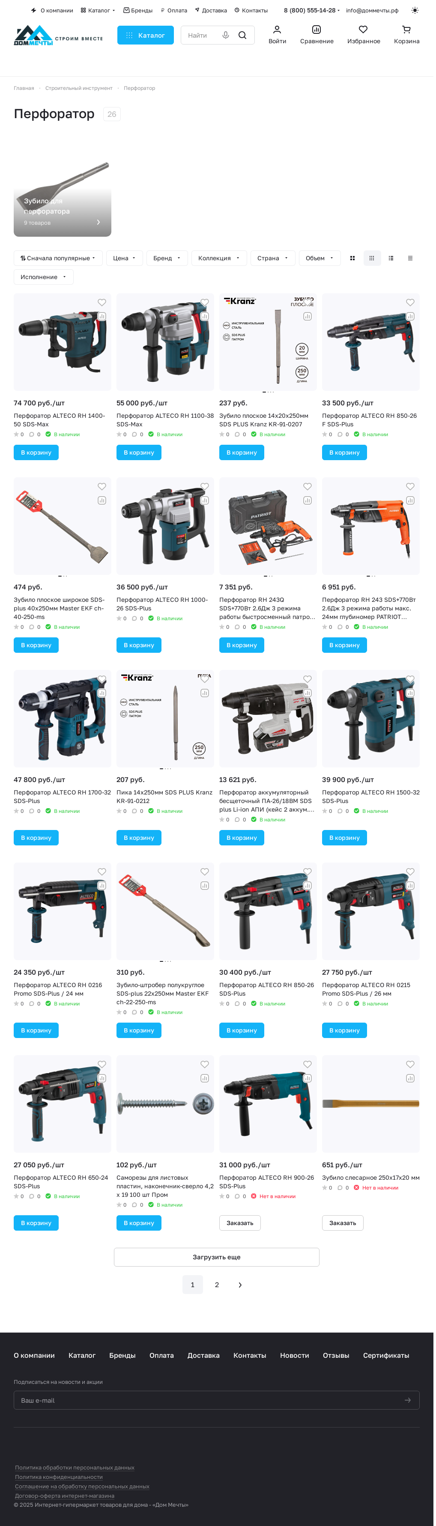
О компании (34, 1355)
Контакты (249, 1355)
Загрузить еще (217, 1257)
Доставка (204, 1355)
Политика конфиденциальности (59, 1476)
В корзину (36, 452)
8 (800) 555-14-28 (310, 10)
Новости (294, 1355)
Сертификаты (386, 1355)
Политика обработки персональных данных (74, 1467)
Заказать (240, 1222)
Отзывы (336, 1355)
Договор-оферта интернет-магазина (64, 1495)
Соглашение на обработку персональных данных (82, 1486)
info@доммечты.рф (372, 10)
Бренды (122, 1355)
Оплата (161, 1355)
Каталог (82, 1355)
